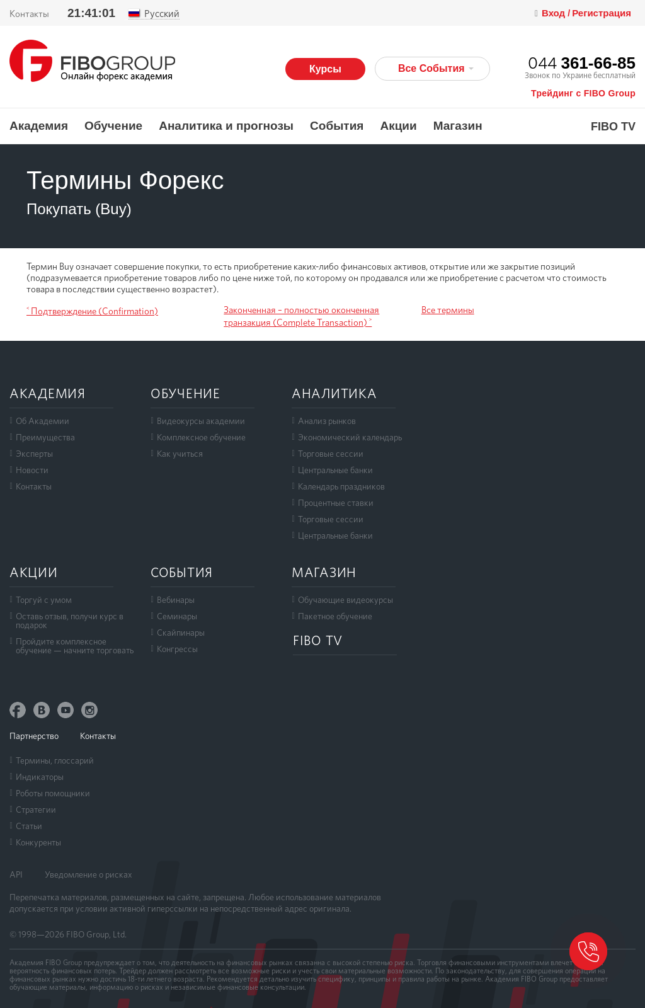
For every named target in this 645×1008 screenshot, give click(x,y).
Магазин (457, 126)
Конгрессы (177, 649)
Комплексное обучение (201, 437)
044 (582, 62)
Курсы (325, 69)
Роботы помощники (53, 793)
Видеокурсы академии (201, 421)
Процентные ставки (336, 503)
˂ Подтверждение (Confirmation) (92, 311)
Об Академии (42, 421)
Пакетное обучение (335, 616)
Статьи (29, 826)
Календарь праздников (341, 486)
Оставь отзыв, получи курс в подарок (69, 620)
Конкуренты (38, 842)
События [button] (336, 126)
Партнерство (34, 736)
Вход (555, 13)
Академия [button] (38, 126)
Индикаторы (40, 777)
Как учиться (180, 454)
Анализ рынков (327, 421)
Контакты (29, 14)
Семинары (177, 616)
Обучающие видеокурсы (345, 600)
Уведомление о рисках (88, 874)
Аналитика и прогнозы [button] (226, 126)
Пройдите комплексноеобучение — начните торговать (75, 645)
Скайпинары (181, 632)
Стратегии (36, 810)
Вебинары (176, 600)
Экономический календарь (350, 437)
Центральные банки (335, 470)
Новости (32, 470)
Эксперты (34, 454)
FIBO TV (613, 127)
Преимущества (45, 437)
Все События (436, 68)
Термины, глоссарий (55, 760)
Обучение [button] (113, 126)
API (16, 874)
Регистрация (601, 13)
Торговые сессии (330, 454)
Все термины (447, 310)
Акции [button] (398, 126)
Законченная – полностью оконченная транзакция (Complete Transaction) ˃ (301, 316)
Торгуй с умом (44, 600)
